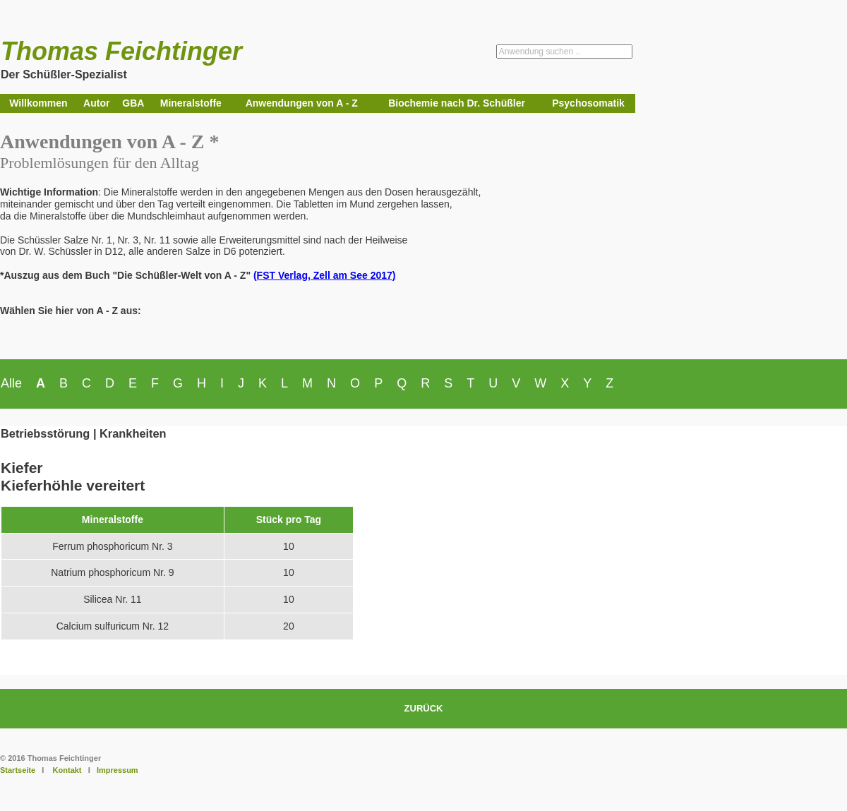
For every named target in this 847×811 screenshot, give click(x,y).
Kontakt (67, 770)
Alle (11, 383)
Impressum (117, 770)
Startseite (17, 770)
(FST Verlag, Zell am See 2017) (324, 275)
